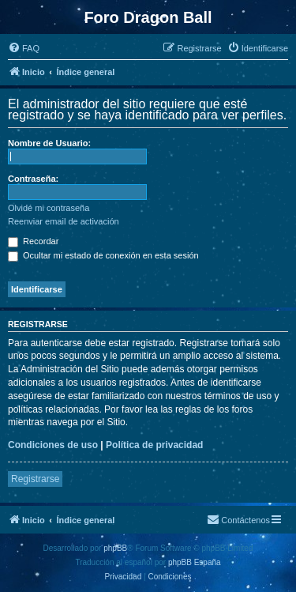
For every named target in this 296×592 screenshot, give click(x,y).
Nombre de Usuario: (49, 143)
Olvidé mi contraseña (48, 208)
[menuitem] (23, 48)
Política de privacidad (154, 445)
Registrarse (35, 479)
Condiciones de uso (53, 445)
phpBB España (194, 562)
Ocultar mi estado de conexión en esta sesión (103, 255)
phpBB (115, 548)
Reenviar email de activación (63, 221)
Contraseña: (33, 178)
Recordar (33, 241)
